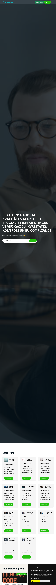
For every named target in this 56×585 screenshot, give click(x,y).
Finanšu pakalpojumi (8, 548)
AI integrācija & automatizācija (9, 473)
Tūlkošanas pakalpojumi (27, 519)
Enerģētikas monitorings (45, 470)
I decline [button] (37, 581)
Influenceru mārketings (45, 493)
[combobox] (19, 241)
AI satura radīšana (8, 471)
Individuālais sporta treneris (27, 552)
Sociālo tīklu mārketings (45, 499)
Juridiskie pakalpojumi (9, 546)
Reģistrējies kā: (39, 2)
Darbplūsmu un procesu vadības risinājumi (9, 499)
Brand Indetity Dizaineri (9, 525)
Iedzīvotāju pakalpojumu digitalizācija (27, 472)
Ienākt (47, 2)
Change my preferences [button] (45, 581)
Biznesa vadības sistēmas (9, 493)
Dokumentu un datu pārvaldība (27, 470)
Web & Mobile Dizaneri (9, 519)
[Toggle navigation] (53, 2)
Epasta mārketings (44, 495)
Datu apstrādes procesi (9, 497)
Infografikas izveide (8, 521)
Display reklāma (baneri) (45, 497)
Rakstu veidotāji (25, 525)
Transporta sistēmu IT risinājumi (45, 468)
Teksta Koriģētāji (25, 521)
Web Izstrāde (25, 499)
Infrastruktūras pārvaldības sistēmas (45, 472)
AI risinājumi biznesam (9, 469)
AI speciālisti (7, 467)
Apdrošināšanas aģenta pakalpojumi (9, 552)
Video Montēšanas (44, 521)
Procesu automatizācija (9, 495)
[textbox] (19, 241)
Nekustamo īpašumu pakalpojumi (9, 550)
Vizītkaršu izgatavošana (9, 523)
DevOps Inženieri (25, 497)
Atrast (33, 240)
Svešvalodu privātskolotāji (27, 546)
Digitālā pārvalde (25, 466)
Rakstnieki (24, 523)
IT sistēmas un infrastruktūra (27, 468)
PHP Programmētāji (26, 493)
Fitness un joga (25, 550)
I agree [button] (33, 581)
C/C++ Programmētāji (26, 495)
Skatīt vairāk (9, 478)
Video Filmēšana (43, 519)
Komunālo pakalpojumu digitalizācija (45, 466)
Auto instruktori (25, 548)
